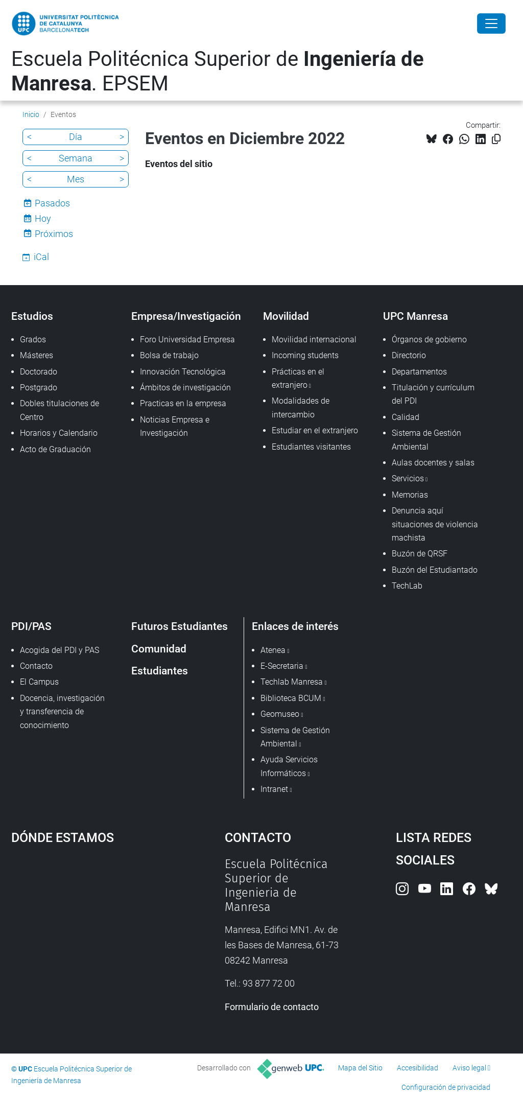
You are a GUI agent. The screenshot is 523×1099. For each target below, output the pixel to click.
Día (75, 136)
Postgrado (38, 387)
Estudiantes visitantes (311, 447)
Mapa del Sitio (360, 1068)
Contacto (36, 666)
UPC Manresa (415, 316)
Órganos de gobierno (429, 339)
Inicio (30, 114)
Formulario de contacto (272, 1006)
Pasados (52, 203)
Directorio (409, 355)
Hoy (43, 218)
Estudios (32, 316)
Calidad (405, 417)
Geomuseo (279, 714)
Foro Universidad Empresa (187, 339)
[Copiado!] (496, 139)
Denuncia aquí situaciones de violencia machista (435, 524)
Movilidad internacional (314, 339)
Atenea (273, 650)
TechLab (407, 586)
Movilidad (286, 316)
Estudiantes (159, 670)
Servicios (408, 478)
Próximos (54, 233)
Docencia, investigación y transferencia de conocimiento (62, 711)
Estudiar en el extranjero (315, 430)
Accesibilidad (417, 1068)
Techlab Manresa (291, 682)
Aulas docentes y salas (433, 462)
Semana (75, 158)
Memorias (410, 495)
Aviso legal (469, 1068)
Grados (33, 339)
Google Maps (90, 933)
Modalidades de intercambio (300, 407)
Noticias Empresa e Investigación (174, 426)
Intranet (274, 789)
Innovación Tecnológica (183, 372)
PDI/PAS (31, 626)
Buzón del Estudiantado (435, 570)
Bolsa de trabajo (169, 355)
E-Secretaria (281, 666)
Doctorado (38, 372)
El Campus (39, 682)
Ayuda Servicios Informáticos (289, 766)
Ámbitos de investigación (185, 387)
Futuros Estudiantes (179, 626)
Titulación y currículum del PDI (433, 394)
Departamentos (419, 372)
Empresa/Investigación (186, 316)
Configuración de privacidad (445, 1087)
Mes (75, 179)
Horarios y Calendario (59, 433)
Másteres (36, 355)
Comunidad (158, 648)
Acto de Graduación (55, 449)
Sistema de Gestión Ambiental (426, 439)
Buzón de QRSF (419, 553)
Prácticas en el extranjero (298, 378)
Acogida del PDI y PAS (59, 650)
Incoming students (305, 355)
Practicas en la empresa (183, 403)
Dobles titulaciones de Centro (59, 410)
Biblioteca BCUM (290, 698)
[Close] (491, 23)
